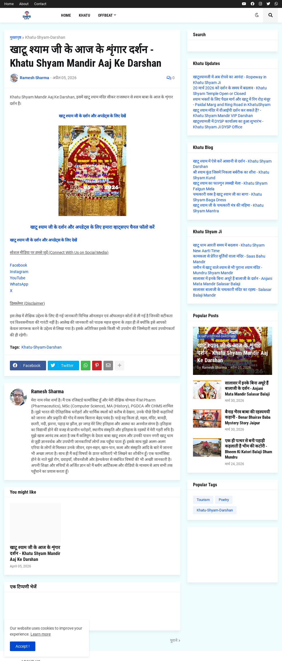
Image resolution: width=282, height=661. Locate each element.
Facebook (18, 265)
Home (9, 4)
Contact (40, 4)
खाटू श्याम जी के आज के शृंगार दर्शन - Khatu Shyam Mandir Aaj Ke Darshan (35, 553)
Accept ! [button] (23, 646)
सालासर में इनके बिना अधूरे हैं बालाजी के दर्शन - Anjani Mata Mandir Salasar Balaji (247, 389)
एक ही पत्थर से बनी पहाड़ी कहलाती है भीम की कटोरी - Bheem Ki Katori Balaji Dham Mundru (248, 449)
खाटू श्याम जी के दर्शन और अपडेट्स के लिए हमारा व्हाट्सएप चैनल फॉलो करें (92, 227)
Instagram (19, 271)
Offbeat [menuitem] (105, 15)
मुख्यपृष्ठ (15, 37)
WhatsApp (19, 284)
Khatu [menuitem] (84, 15)
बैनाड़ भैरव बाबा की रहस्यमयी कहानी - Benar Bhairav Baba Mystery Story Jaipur (247, 417)
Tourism (203, 500)
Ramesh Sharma (47, 391)
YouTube (17, 278)
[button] (257, 15)
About (24, 4)
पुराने (173, 640)
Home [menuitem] (66, 15)
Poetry (224, 500)
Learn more (41, 634)
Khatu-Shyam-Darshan (45, 37)
